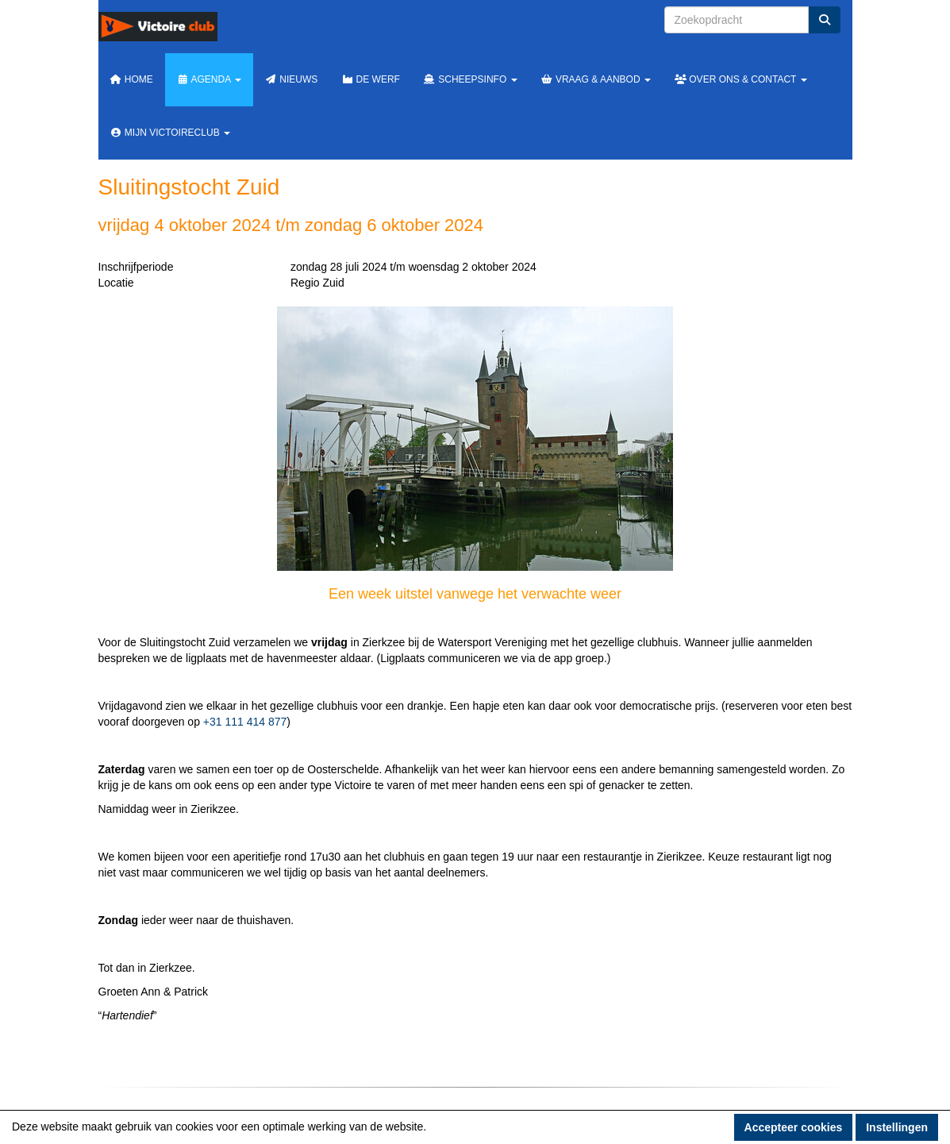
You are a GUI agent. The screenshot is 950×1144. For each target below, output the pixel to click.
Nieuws (291, 79)
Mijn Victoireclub (170, 132)
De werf (370, 79)
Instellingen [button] (897, 1127)
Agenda (209, 79)
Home (131, 79)
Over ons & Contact (741, 79)
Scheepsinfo (470, 79)
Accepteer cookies (793, 1127)
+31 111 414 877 (245, 721)
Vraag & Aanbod (596, 79)
